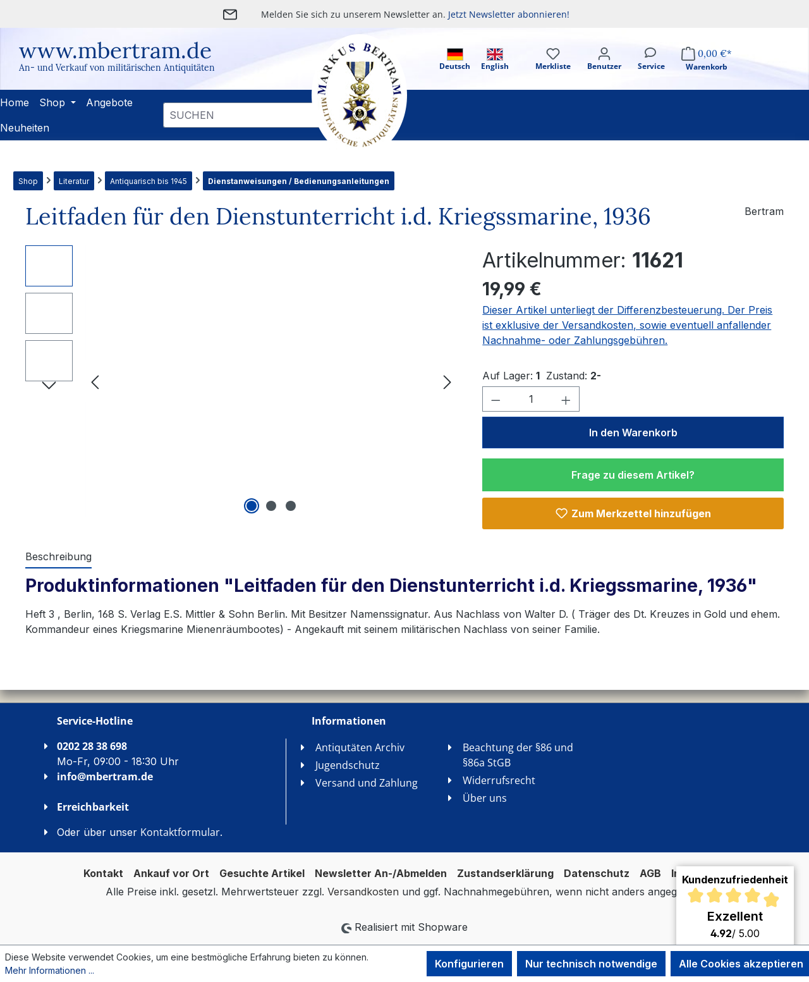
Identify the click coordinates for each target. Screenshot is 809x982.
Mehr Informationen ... (49, 970)
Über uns (485, 798)
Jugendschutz (347, 765)
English (495, 59)
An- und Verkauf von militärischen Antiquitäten (117, 67)
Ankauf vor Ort (171, 873)
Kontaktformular (180, 832)
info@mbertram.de (105, 776)
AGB (650, 873)
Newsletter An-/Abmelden (381, 873)
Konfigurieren (469, 963)
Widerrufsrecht (499, 780)
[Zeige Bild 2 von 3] (271, 506)
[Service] (651, 69)
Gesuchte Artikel (262, 873)
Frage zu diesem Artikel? (633, 475)
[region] (241, 381)
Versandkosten (363, 891)
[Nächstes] (447, 381)
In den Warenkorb (633, 432)
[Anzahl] (531, 399)
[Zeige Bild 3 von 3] (291, 506)
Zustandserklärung (505, 873)
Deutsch (454, 59)
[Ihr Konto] (604, 69)
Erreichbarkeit (93, 807)
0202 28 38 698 (92, 746)
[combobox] (243, 115)
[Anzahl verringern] (495, 399)
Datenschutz (597, 873)
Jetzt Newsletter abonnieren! (508, 14)
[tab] (58, 557)
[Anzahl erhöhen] (566, 399)
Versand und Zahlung (366, 783)
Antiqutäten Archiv (359, 747)
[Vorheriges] (94, 381)
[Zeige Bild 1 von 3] (251, 506)
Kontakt (103, 873)
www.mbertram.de (115, 50)
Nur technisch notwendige (591, 963)
